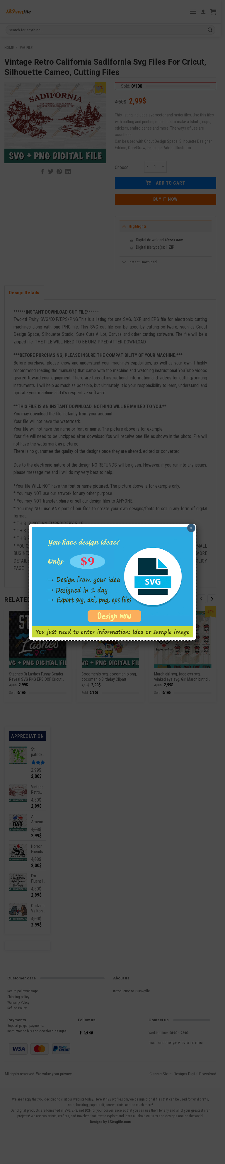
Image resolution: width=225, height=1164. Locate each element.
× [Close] (191, 528)
